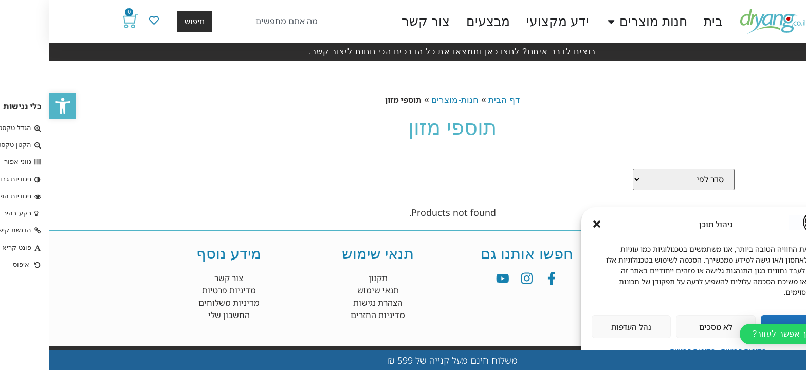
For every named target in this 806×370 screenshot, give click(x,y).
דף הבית (454, 100)
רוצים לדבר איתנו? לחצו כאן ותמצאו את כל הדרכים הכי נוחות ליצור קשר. (403, 51)
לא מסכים (666, 327)
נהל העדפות (582, 327)
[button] (13, 105)
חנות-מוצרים (405, 100)
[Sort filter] (634, 179)
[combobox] (219, 21)
